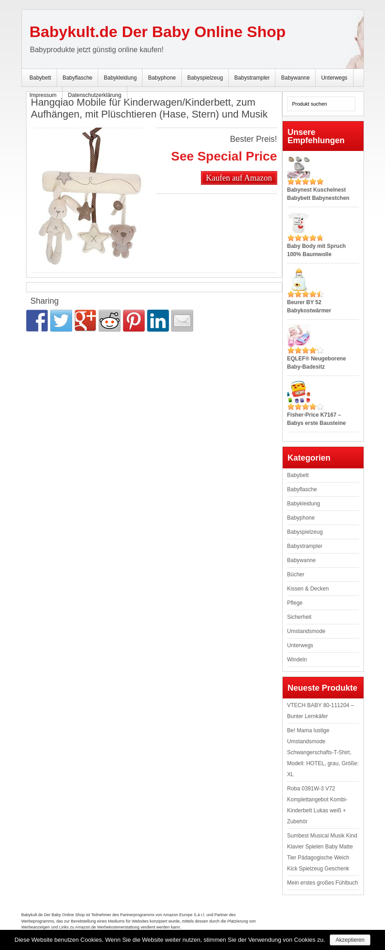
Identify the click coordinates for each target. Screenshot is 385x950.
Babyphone (162, 78)
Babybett (40, 78)
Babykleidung (120, 78)
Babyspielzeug (205, 78)
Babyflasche (77, 78)
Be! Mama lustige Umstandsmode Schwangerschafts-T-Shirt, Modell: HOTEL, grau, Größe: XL (323, 752)
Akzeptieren (350, 940)
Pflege (295, 603)
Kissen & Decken (308, 588)
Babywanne (295, 78)
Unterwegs (334, 78)
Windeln (297, 659)
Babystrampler (251, 78)
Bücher (296, 574)
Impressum (43, 95)
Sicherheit (299, 617)
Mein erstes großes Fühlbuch (322, 883)
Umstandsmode (306, 631)
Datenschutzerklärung (94, 95)
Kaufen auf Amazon (239, 177)
